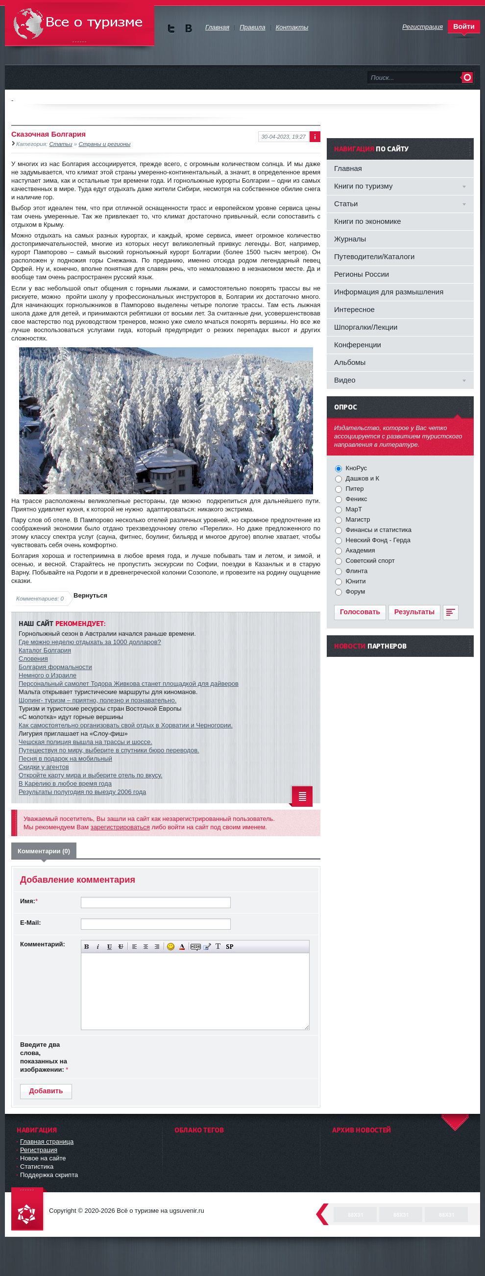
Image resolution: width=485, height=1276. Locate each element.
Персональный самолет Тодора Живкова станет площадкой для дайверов (129, 683)
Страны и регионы (104, 144)
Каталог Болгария (45, 650)
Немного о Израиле (47, 675)
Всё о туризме (79, 24)
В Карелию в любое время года (65, 783)
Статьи (61, 144)
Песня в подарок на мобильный (65, 758)
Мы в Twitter (171, 28)
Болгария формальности (55, 667)
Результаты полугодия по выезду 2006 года (82, 791)
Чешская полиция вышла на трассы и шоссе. (85, 742)
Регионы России (361, 274)
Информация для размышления (388, 292)
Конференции (357, 344)
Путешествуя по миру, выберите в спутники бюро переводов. (109, 750)
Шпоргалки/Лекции (365, 327)
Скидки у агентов (44, 766)
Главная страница (46, 1141)
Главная (348, 168)
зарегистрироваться (120, 827)
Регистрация (38, 1150)
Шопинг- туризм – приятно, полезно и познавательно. (97, 700)
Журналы (350, 239)
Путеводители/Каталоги (374, 256)
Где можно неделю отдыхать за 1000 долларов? (90, 642)
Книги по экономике (367, 221)
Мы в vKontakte (188, 28)
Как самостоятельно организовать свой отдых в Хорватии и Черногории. (126, 725)
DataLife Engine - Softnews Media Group (29, 1209)
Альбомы (349, 362)
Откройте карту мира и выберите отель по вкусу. (90, 775)
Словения (33, 658)
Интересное (354, 309)
